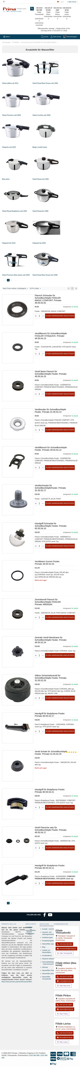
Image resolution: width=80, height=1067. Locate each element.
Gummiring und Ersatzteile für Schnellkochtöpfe (38, 42)
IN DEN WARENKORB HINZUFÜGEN (60, 316)
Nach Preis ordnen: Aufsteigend (15, 289)
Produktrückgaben (48, 941)
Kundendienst (47, 955)
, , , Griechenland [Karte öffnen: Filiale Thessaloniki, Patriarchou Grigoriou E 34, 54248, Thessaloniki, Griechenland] (65, 938)
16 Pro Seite (35, 289)
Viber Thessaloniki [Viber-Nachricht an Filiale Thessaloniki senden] (64, 953)
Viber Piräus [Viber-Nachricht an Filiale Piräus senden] (62, 1014)
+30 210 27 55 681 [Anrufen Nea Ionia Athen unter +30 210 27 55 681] (64, 976)
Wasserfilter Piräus (48, 970)
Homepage (6, 42)
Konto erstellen (30, 930)
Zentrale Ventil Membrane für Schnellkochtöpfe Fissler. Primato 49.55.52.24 (50, 640)
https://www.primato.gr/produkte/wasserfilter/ (17, 981)
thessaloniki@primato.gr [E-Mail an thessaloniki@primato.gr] (66, 948)
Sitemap (45, 967)
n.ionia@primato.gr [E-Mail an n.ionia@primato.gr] (64, 981)
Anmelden (28, 927)
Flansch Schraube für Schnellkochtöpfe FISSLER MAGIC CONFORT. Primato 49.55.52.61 (48, 299)
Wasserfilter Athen (48, 973)
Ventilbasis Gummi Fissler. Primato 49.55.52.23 (47, 562)
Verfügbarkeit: (67, 307)
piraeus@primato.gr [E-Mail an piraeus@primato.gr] (65, 1009)
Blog (43, 947)
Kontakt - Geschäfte (49, 929)
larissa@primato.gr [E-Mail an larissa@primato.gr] (64, 1037)
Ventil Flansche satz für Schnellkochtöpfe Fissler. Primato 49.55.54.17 (50, 830)
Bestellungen (29, 933)
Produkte (15, 42)
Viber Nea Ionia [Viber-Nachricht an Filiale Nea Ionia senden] (63, 985)
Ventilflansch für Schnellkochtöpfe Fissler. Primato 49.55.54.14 (51, 448)
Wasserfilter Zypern (48, 944)
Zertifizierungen (47, 937)
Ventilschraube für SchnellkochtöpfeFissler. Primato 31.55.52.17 (50, 488)
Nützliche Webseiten (49, 959)
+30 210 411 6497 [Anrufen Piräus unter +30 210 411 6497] (64, 1005)
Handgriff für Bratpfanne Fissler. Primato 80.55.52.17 (50, 714)
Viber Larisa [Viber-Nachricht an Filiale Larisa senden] (62, 1042)
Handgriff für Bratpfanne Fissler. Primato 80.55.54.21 (50, 790)
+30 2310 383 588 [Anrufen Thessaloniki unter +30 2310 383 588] (64, 944)
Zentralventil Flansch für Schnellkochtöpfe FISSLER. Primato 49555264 (48, 602)
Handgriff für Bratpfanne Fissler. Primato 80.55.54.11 (50, 866)
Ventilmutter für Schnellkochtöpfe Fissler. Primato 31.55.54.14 (50, 410)
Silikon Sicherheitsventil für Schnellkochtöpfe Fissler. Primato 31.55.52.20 (50, 678)
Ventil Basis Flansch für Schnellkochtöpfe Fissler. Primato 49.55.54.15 (50, 373)
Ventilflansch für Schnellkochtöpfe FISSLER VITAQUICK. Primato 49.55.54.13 (51, 335)
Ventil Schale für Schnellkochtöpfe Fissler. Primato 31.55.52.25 (51, 752)
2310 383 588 (34, 1055)
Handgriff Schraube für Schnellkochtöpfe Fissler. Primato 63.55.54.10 (50, 526)
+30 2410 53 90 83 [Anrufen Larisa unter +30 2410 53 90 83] (64, 1033)
